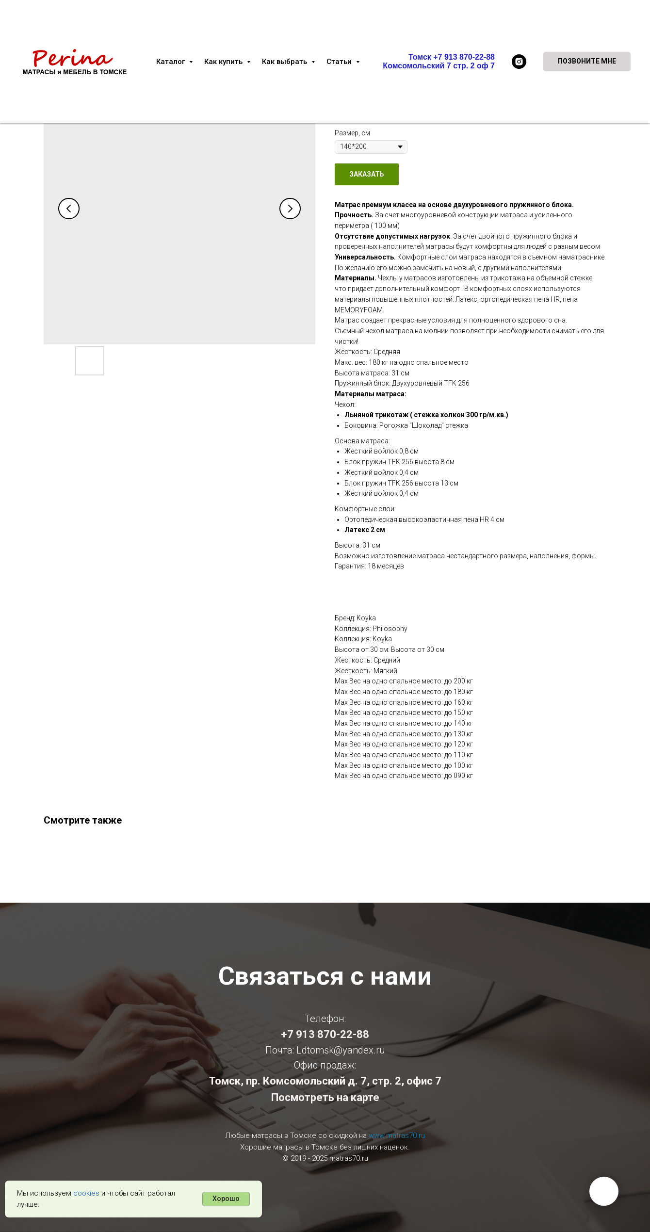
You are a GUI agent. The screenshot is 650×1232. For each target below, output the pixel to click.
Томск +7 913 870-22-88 (451, 57)
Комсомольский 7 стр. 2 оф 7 (439, 66)
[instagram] (519, 61)
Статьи (340, 61)
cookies (86, 1193)
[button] (587, 61)
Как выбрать (285, 61)
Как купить (224, 61)
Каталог (171, 61)
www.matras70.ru (397, 1135)
